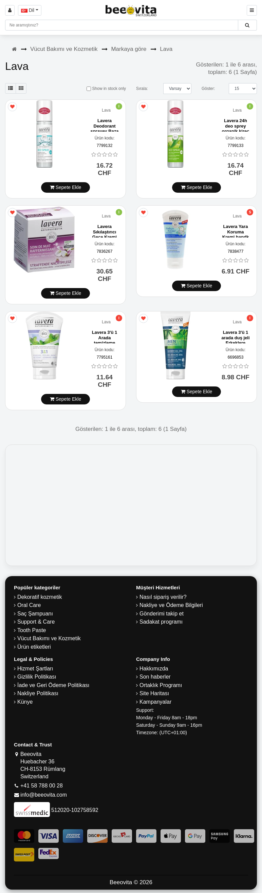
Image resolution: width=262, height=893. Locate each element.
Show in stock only (106, 88)
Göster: (208, 88)
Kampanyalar (155, 702)
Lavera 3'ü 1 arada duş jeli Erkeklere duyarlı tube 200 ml (235, 343)
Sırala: (142, 88)
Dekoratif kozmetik (39, 597)
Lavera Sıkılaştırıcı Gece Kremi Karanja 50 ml (104, 237)
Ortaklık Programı (160, 685)
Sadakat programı (161, 622)
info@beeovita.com (43, 795)
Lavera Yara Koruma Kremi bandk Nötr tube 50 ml (235, 237)
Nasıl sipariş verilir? (163, 597)
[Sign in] (10, 10)
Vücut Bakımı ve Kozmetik (63, 49)
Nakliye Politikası (37, 693)
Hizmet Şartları (35, 668)
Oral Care (29, 605)
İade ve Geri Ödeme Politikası (53, 685)
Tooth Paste (31, 630)
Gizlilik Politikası (36, 677)
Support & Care (36, 622)
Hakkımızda (153, 668)
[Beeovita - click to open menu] (252, 10)
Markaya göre (128, 49)
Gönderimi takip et (161, 613)
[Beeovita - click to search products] (247, 25)
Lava (166, 49)
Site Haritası (154, 693)
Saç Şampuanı (35, 613)
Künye (25, 702)
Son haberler (155, 677)
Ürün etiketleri (34, 647)
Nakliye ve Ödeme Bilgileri (171, 605)
